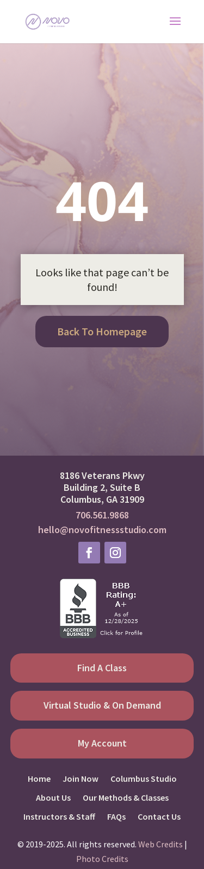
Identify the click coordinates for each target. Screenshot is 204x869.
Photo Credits (102, 858)
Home (39, 779)
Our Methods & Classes (126, 798)
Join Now (80, 779)
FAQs (116, 817)
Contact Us (159, 817)
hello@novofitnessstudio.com (102, 529)
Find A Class (102, 668)
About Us (53, 798)
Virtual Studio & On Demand (102, 705)
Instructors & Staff (59, 817)
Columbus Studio (143, 779)
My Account (102, 743)
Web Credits (160, 844)
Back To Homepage (102, 331)
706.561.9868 (102, 515)
